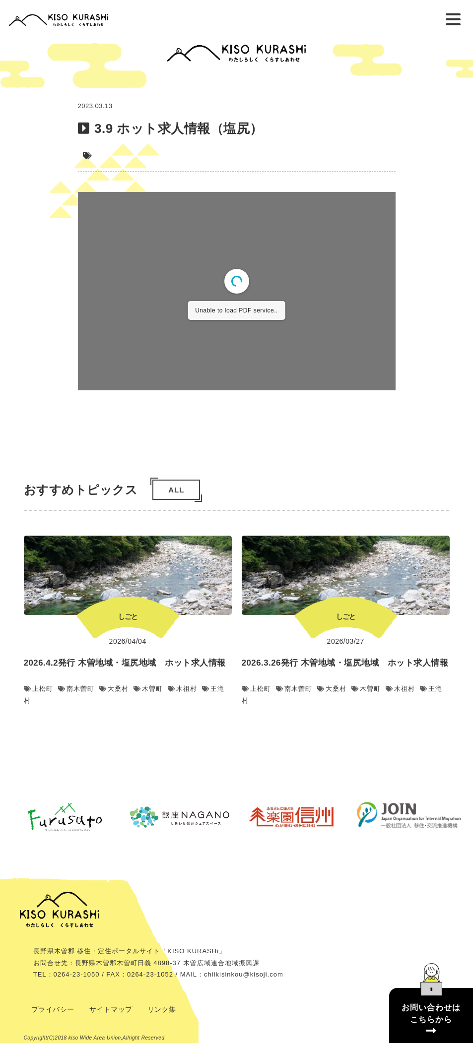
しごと (127, 616)
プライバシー (52, 1009)
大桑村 (114, 688)
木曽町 (148, 688)
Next (462, 633)
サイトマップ (111, 1009)
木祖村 (182, 688)
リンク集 (161, 1009)
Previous (11, 633)
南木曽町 (76, 688)
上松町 (38, 688)
